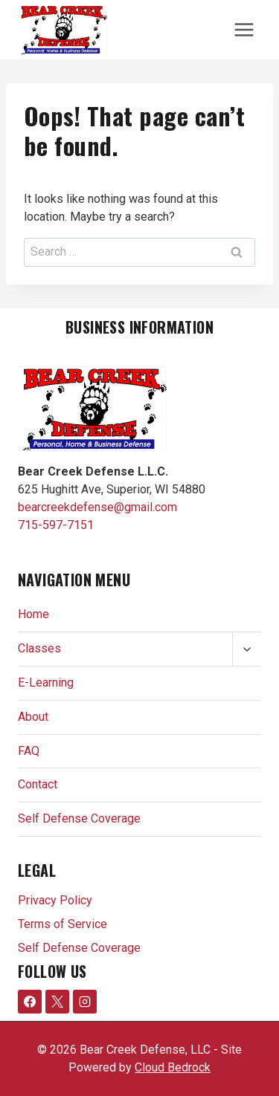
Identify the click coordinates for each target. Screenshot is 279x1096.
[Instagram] (85, 1002)
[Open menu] (243, 29)
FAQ (28, 751)
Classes (39, 648)
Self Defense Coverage (79, 818)
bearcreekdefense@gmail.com (97, 507)
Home (33, 614)
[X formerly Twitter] (57, 1002)
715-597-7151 (56, 525)
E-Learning (46, 682)
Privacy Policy (55, 900)
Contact (37, 784)
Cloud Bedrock (173, 1067)
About (33, 717)
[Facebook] (30, 1002)
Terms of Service (62, 924)
